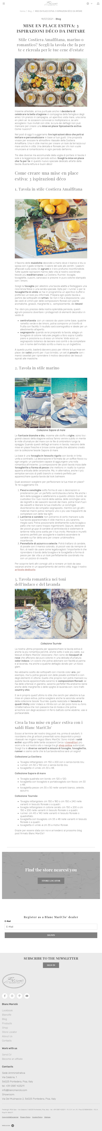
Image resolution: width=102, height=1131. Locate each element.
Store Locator (51, 881)
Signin (51, 935)
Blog (30, 11)
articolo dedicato (25, 569)
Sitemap (47, 1117)
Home (22, 11)
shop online (65, 745)
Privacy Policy (25, 1117)
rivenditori (71, 742)
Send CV (6, 1054)
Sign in (51, 965)
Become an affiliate (12, 1058)
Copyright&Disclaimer (10, 1117)
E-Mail (8, 921)
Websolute (8, 1125)
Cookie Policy (37, 1117)
